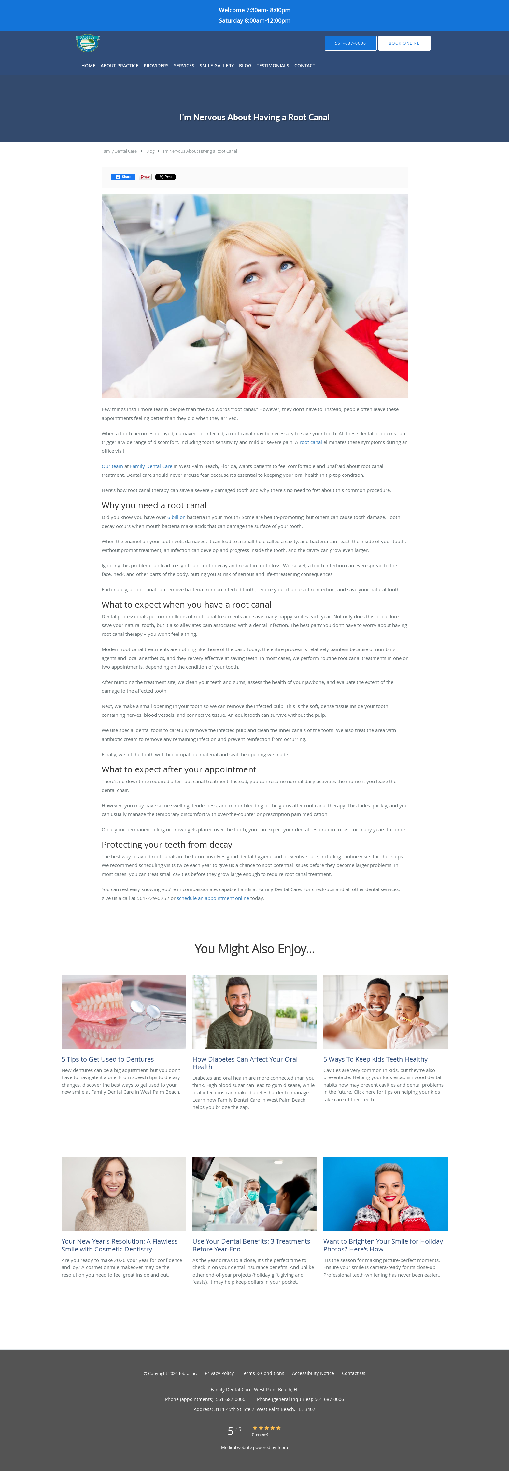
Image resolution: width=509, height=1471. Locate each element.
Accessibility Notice (313, 1373)
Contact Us (353, 1373)
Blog (150, 151)
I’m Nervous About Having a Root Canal (200, 151)
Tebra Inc (187, 1373)
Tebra (282, 1447)
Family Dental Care (119, 151)
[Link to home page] (77, 43)
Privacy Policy (219, 1373)
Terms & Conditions (263, 1373)
